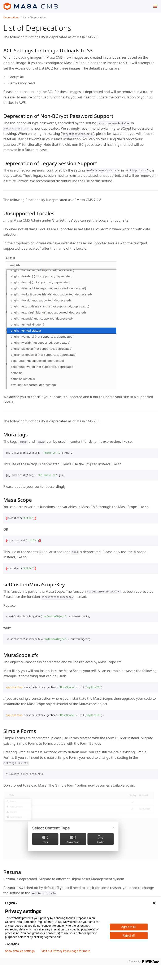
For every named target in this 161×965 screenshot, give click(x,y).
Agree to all (128, 927)
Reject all (129, 935)
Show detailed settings (20, 951)
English (11, 903)
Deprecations (11, 17)
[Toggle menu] (155, 6)
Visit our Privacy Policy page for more (65, 951)
